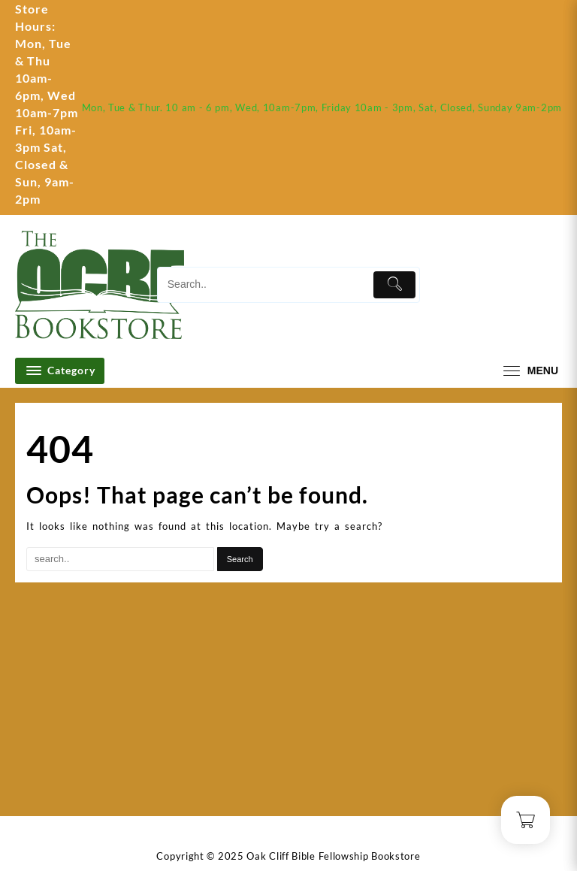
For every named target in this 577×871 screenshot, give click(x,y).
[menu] (529, 371)
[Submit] (394, 284)
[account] (504, 285)
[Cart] (550, 285)
